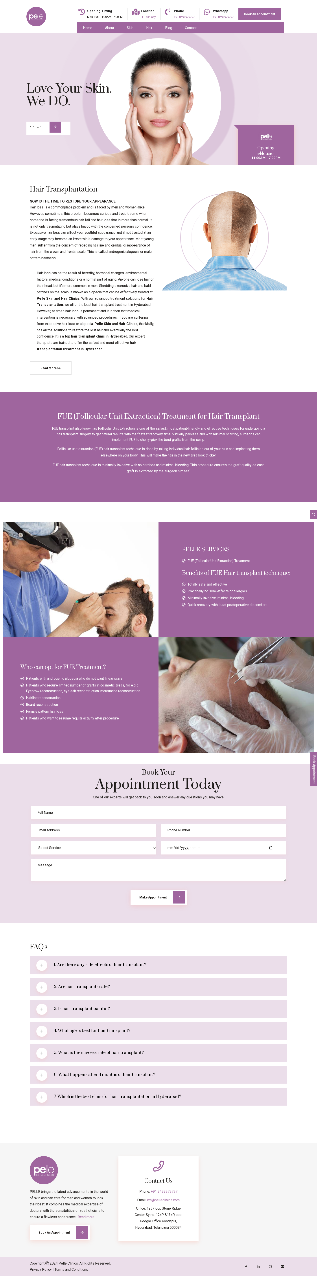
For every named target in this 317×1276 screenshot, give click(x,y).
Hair (149, 28)
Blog (168, 28)
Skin (130, 28)
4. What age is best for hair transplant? (92, 1030)
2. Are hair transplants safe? (82, 986)
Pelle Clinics (68, 1263)
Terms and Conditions (71, 1269)
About (109, 28)
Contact (191, 28)
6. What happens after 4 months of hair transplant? (104, 1074)
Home (87, 28)
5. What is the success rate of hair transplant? (99, 1052)
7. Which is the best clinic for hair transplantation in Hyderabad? (117, 1096)
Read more (86, 1217)
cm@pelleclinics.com (163, 1200)
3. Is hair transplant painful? (82, 1008)
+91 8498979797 (164, 1191)
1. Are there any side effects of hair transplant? (100, 964)
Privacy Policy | (42, 1269)
